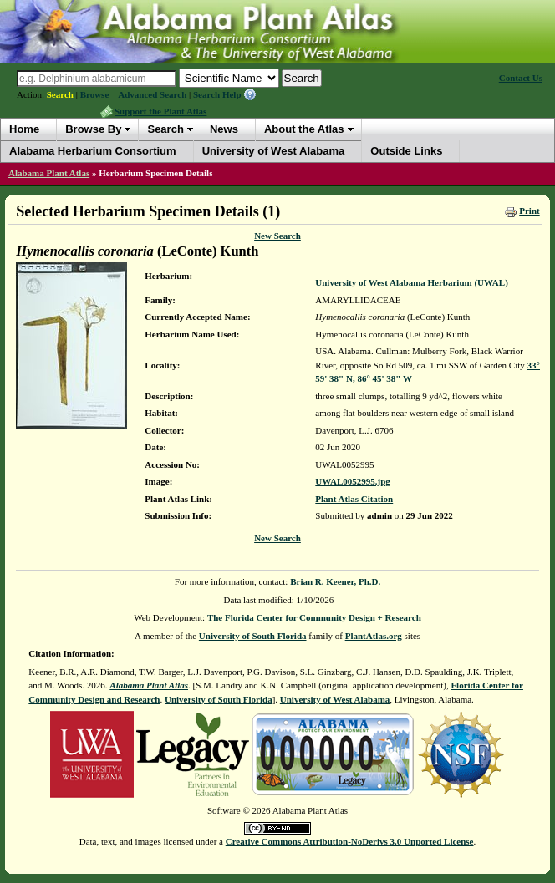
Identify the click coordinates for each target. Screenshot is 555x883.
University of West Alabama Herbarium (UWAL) (411, 282)
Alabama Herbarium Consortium (92, 151)
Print (529, 211)
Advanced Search (152, 94)
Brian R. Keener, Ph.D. (335, 581)
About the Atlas (304, 129)
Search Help (217, 94)
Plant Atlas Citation (354, 499)
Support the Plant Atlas (160, 111)
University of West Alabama (273, 151)
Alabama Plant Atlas (48, 173)
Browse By (93, 129)
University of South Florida (253, 636)
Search (60, 94)
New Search (277, 236)
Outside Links (406, 151)
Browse (94, 94)
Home (24, 129)
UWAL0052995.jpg (352, 481)
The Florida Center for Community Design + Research (314, 617)
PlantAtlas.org (373, 636)
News (224, 129)
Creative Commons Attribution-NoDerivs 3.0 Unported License (350, 841)
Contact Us (520, 78)
